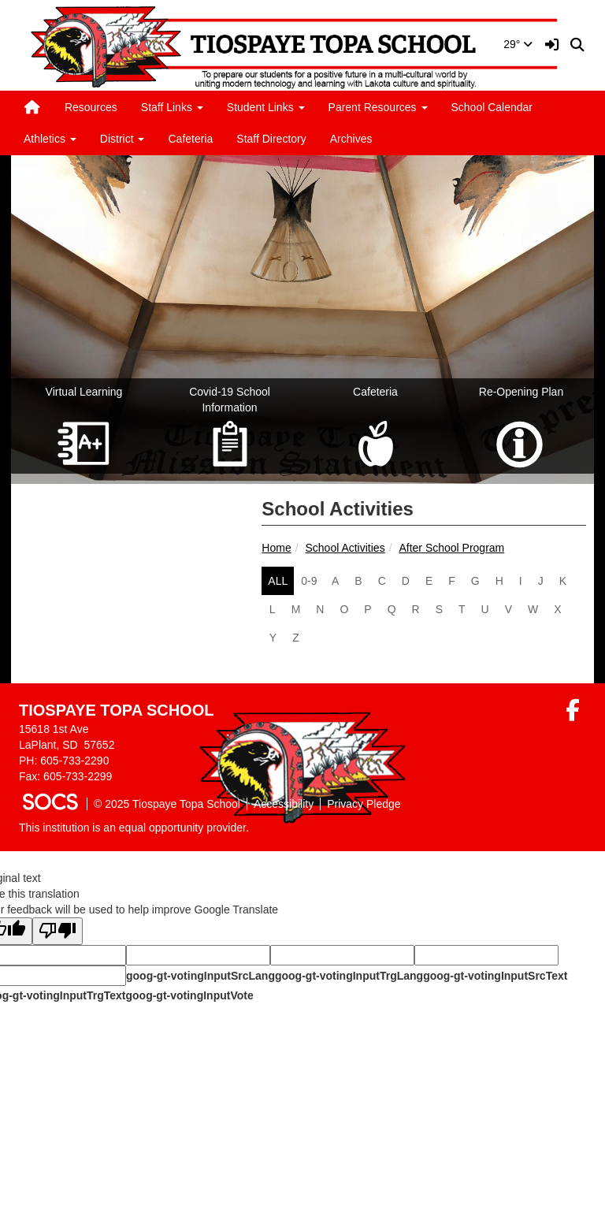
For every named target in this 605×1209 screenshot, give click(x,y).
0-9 (309, 581)
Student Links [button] (266, 107)
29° (518, 44)
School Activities (344, 547)
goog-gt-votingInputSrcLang (200, 975)
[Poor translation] (57, 931)
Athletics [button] (50, 138)
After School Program (451, 547)
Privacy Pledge (363, 804)
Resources (91, 107)
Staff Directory (271, 138)
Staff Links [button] (172, 107)
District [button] (122, 138)
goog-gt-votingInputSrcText (495, 975)
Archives (351, 138)
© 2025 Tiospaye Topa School (167, 804)
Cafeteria (190, 138)
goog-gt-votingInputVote (189, 995)
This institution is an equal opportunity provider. (134, 827)
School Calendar (492, 107)
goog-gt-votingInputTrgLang (349, 975)
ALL (278, 581)
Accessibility (284, 804)
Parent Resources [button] (378, 107)
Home (276, 547)
